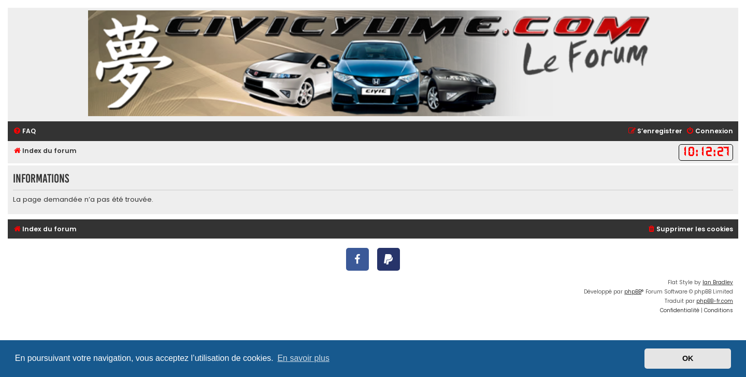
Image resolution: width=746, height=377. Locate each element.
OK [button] (688, 358)
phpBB (632, 292)
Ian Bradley (717, 282)
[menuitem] (24, 131)
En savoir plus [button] (303, 358)
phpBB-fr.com (714, 301)
